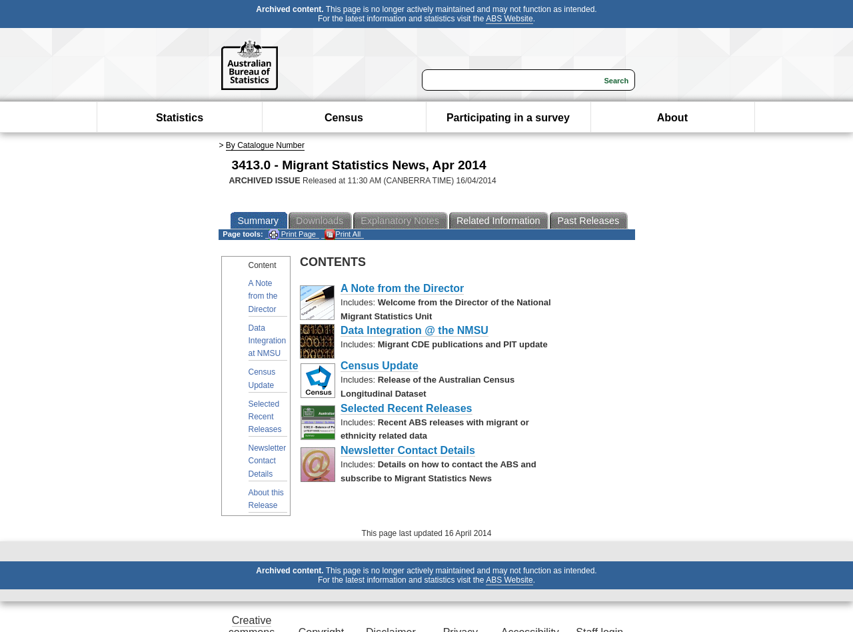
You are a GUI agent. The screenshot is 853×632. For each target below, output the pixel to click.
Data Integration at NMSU (268, 340)
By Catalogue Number (265, 145)
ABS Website (509, 18)
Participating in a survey (508, 117)
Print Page (292, 234)
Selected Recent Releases (265, 416)
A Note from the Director (263, 296)
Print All (343, 234)
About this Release (266, 499)
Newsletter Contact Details (268, 460)
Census (344, 117)
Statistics (179, 117)
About (672, 117)
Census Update (262, 378)
